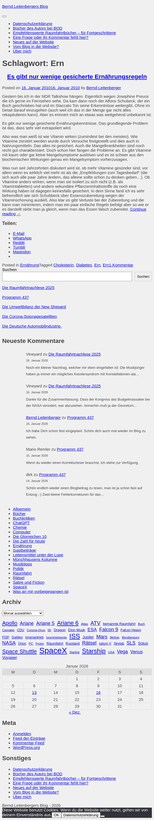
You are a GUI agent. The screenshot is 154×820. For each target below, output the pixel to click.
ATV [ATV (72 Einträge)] (95, 623)
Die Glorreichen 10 (30, 536)
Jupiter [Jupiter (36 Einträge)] (88, 637)
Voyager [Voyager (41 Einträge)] (9, 657)
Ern (97, 265)
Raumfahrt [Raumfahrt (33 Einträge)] (55, 643)
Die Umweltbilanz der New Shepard (34, 306)
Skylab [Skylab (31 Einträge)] (119, 643)
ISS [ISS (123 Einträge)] (74, 636)
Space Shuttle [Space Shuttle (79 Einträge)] (19, 651)
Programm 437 (15, 297)
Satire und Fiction (28, 582)
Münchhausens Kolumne (35, 559)
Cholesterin (63, 265)
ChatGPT (21, 522)
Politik (18, 568)
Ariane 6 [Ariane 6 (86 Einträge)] (68, 623)
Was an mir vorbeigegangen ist (40, 591)
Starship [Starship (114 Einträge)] (94, 651)
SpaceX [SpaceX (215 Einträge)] (53, 650)
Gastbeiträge (24, 550)
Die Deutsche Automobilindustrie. (32, 326)
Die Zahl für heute (29, 541)
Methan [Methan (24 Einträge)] (115, 637)
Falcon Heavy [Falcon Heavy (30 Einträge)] (131, 630)
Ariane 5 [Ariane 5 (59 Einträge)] (45, 623)
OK (56, 815)
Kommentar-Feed (28, 743)
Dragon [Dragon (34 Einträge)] (60, 630)
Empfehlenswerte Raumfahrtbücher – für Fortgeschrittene (64, 32)
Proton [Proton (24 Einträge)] (40, 643)
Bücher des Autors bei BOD (37, 28)
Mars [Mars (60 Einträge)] (101, 637)
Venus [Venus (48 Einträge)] (136, 651)
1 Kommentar (121, 265)
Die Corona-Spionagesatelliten (29, 316)
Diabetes (84, 265)
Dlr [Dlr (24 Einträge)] (49, 630)
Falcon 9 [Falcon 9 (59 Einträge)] (108, 629)
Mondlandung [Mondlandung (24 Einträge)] (130, 637)
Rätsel (18, 577)
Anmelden (22, 733)
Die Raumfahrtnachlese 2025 (28, 287)
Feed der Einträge (29, 738)
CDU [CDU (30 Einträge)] (20, 630)
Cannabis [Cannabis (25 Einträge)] (8, 630)
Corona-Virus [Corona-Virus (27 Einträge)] (36, 630)
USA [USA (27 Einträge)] (111, 652)
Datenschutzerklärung (32, 23)
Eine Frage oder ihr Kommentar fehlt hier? (50, 37)
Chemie (20, 527)
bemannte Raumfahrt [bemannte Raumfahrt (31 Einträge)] (119, 624)
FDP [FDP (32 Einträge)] (5, 637)
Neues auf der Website (33, 42)
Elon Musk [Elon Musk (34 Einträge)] (76, 630)
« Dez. (74, 712)
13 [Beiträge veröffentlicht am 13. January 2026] (34, 692)
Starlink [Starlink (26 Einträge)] (74, 652)
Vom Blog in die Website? (36, 46)
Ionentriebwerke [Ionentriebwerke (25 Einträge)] (56, 637)
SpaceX (20, 587)
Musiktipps (22, 564)
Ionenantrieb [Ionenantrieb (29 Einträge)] (34, 637)
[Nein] (102, 816)
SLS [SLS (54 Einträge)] (131, 643)
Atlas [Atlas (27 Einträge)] (84, 624)
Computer (22, 532)
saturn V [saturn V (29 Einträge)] (105, 643)
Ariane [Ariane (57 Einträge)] (27, 623)
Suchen (9, 269)
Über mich (22, 51)
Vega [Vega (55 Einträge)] (122, 651)
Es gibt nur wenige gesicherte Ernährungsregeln (77, 76)
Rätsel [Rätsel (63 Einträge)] (89, 643)
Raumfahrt (22, 573)
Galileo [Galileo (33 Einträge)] (17, 637)
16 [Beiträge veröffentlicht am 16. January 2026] (98, 692)
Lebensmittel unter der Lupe (38, 555)
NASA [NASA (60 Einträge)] (9, 643)
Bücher (19, 513)
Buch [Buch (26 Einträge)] (141, 624)
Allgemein (22, 509)
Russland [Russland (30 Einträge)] (73, 643)
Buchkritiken (24, 518)
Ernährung (29, 265)
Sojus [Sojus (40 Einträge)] (143, 643)
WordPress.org (26, 747)
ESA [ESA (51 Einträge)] (92, 629)
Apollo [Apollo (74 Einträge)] (9, 623)
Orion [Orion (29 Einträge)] (22, 643)
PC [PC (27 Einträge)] (31, 643)
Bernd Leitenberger (103, 87)
